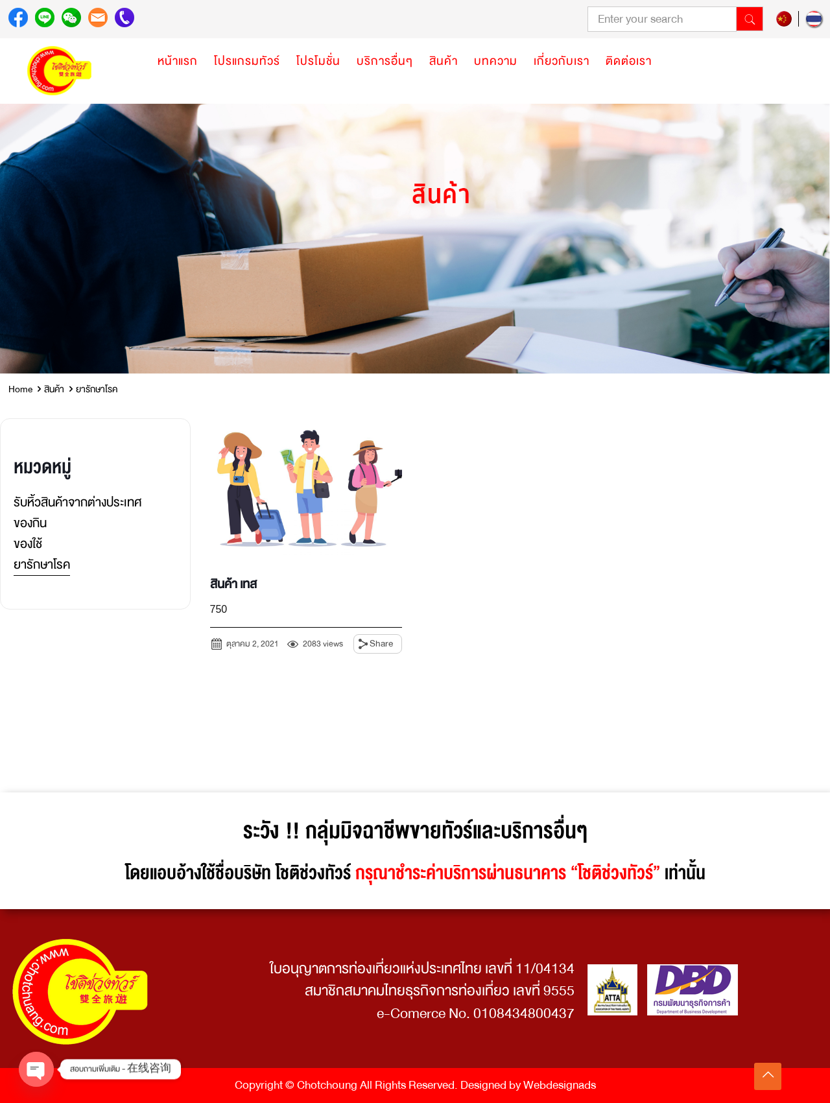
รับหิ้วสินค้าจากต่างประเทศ (77, 502)
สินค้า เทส (233, 584)
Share (381, 643)
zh (784, 19)
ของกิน (30, 523)
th (814, 19)
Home (20, 389)
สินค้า (54, 389)
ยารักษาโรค (42, 564)
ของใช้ (28, 543)
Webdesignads (559, 1085)
